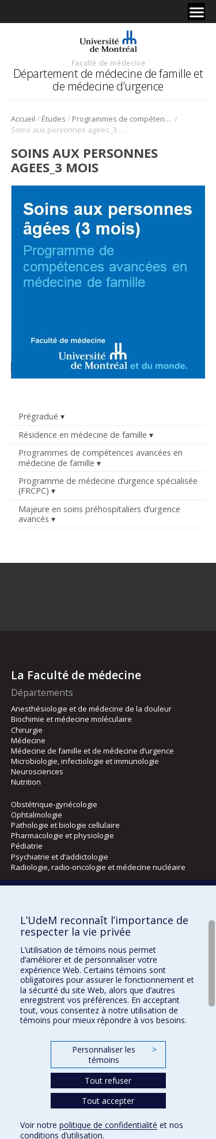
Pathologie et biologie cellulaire (65, 825)
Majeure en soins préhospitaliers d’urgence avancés (99, 514)
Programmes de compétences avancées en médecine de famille (122, 118)
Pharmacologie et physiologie (62, 835)
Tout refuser (108, 1080)
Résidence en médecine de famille (82, 434)
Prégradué (38, 416)
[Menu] (196, 11)
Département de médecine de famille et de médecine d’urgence (108, 80)
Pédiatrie (27, 846)
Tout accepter (108, 1100)
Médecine (28, 740)
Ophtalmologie (36, 814)
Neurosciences (37, 771)
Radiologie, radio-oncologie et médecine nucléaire (98, 867)
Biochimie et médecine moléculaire (71, 719)
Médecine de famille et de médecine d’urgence (92, 751)
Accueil (23, 118)
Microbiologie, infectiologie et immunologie (85, 761)
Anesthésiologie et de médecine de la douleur (91, 708)
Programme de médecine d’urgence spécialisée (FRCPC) (108, 485)
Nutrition (26, 782)
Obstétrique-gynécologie (54, 804)
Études (53, 118)
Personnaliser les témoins (114, 1054)
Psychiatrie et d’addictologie (59, 857)
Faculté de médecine (108, 62)
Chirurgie (27, 730)
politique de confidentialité (108, 1124)
